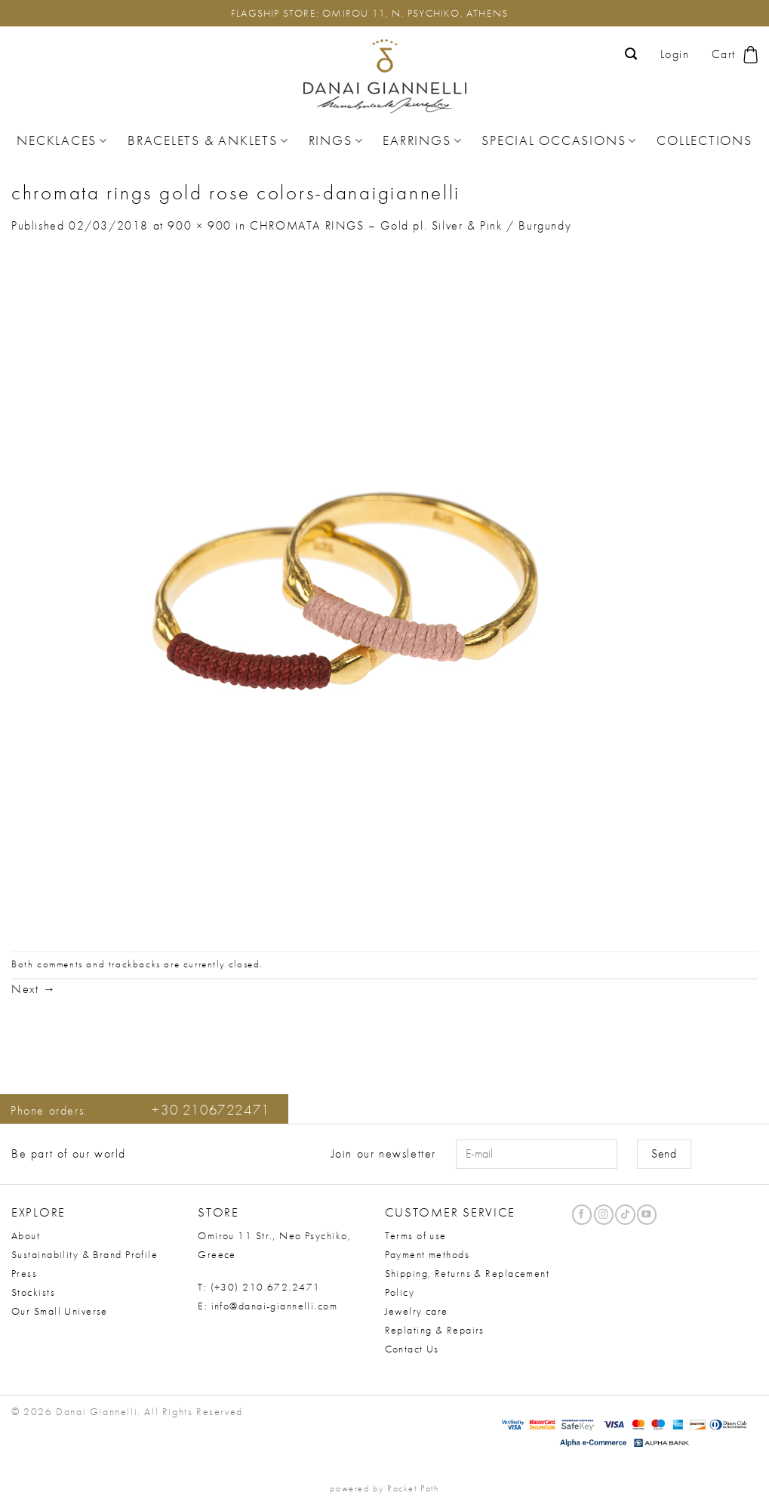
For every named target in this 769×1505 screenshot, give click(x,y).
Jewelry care (416, 1311)
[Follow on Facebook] (582, 1214)
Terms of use (416, 1235)
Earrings (422, 140)
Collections (704, 140)
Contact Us (412, 1348)
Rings (336, 140)
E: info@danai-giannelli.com (267, 1305)
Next (34, 989)
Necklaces (62, 140)
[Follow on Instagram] (604, 1214)
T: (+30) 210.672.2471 (259, 1287)
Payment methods (427, 1254)
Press (24, 1273)
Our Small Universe (59, 1311)
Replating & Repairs (434, 1330)
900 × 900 (199, 225)
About (25, 1235)
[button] (631, 54)
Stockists (33, 1292)
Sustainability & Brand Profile (84, 1254)
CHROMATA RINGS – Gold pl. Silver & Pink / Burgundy (410, 225)
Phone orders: (140, 1110)
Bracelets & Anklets (208, 140)
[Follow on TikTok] (625, 1214)
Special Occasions (559, 140)
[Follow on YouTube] (647, 1214)
